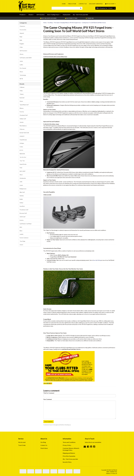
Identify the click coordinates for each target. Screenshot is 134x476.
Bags (21, 36)
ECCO (21, 150)
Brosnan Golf (23, 213)
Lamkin (21, 234)
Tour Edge (22, 241)
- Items (104, 8)
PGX (21, 167)
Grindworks (23, 178)
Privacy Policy (67, 445)
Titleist (22, 94)
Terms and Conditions (69, 442)
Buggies (22, 43)
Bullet (21, 199)
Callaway (22, 87)
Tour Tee (22, 160)
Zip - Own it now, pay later (80, 14)
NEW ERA (22, 153)
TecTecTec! (23, 157)
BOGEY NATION (24, 132)
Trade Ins (90, 18)
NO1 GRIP (22, 171)
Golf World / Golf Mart (26, 223)
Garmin (22, 122)
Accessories (23, 29)
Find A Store (72, 3)
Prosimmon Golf (24, 209)
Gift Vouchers (40, 14)
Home (64, 3)
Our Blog (50, 22)
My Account (22, 442)
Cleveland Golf (24, 115)
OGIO (21, 244)
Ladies (21, 64)
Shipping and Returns (69, 453)
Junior (21, 61)
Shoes (21, 71)
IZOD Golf (22, 216)
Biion (21, 230)
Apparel (22, 33)
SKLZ (21, 174)
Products (23, 14)
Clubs (21, 47)
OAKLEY (22, 136)
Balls (21, 40)
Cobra (21, 146)
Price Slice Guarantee (69, 456)
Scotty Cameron (24, 237)
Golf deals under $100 (25, 57)
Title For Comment (48, 393)
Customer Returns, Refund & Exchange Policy (71, 449)
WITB (21, 78)
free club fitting (97, 260)
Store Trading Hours (53, 14)
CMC (21, 181)
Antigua (22, 143)
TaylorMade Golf (24, 104)
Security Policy (67, 462)
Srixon (21, 101)
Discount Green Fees (96, 3)
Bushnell (22, 97)
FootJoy (22, 111)
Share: (48, 383)
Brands (31, 14)
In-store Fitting (71, 18)
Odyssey (22, 129)
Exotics (22, 220)
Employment (66, 14)
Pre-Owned (23, 68)
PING (21, 90)
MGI (21, 227)
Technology (23, 75)
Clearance (22, 26)
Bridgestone (23, 188)
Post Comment (48, 421)
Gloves (21, 54)
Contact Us (83, 3)
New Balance (23, 125)
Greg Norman (23, 139)
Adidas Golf (23, 118)
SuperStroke (23, 164)
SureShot (22, 206)
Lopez (21, 185)
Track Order (22, 445)
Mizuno (22, 108)
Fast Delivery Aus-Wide (48, 18)
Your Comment (47, 399)
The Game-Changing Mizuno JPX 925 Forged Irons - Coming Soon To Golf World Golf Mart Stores (80, 22)
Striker (21, 202)
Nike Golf (22, 192)
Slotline (22, 195)
